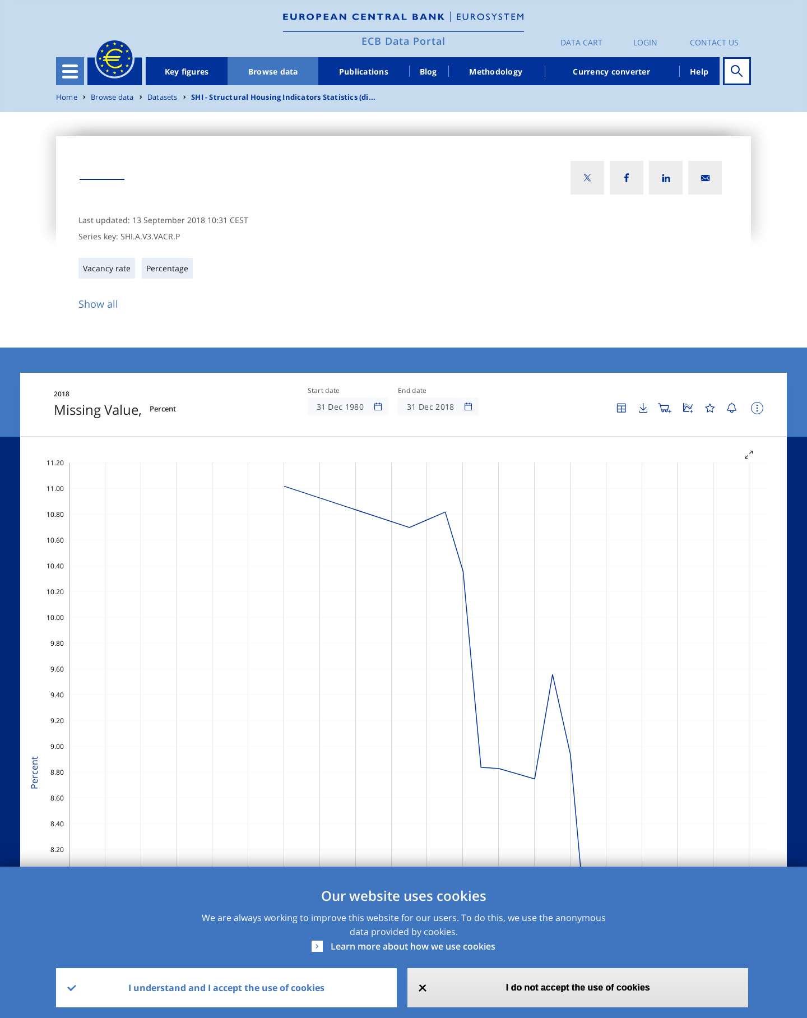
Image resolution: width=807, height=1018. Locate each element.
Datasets (162, 97)
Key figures (187, 71)
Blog (428, 71)
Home (66, 97)
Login (645, 42)
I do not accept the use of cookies (578, 987)
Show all (98, 304)
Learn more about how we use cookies (413, 946)
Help (699, 71)
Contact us (714, 42)
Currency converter (611, 71)
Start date (324, 390)
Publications (363, 71)
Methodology (495, 71)
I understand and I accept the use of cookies (226, 988)
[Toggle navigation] (70, 71)
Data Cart (581, 42)
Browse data (273, 71)
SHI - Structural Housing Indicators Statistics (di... (283, 97)
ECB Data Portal (403, 41)
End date (412, 390)
